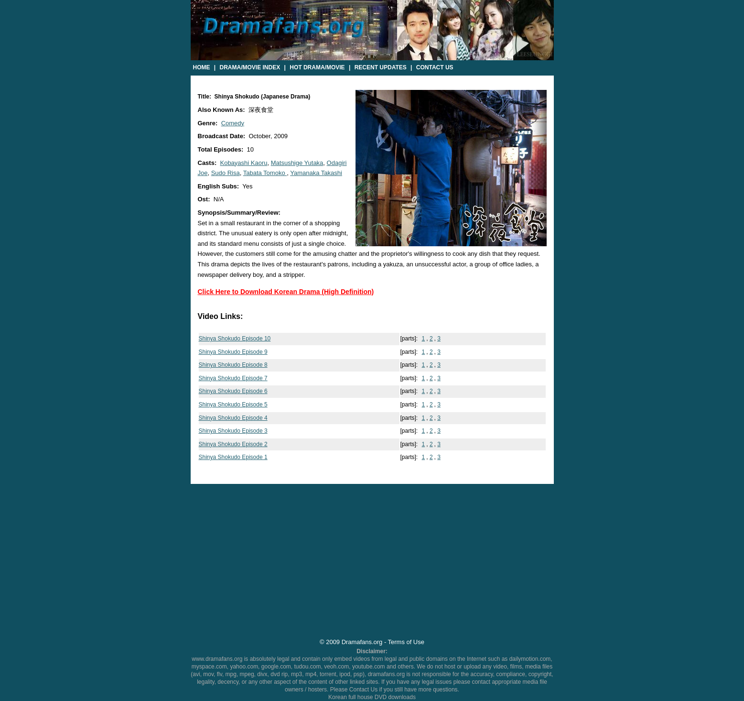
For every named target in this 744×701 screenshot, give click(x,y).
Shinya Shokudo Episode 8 (233, 364)
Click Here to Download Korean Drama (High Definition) (286, 292)
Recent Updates (381, 67)
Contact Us (434, 67)
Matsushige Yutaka (297, 162)
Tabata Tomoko (265, 172)
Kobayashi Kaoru (243, 162)
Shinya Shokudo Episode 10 (235, 338)
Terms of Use (406, 642)
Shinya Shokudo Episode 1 (233, 457)
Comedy (232, 123)
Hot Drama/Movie (317, 67)
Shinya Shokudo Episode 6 (233, 391)
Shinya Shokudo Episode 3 (233, 430)
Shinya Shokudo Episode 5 (233, 404)
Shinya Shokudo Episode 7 (233, 378)
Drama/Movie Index (250, 67)
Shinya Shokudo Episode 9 (233, 352)
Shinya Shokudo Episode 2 (233, 444)
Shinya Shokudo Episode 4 (233, 418)
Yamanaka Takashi (316, 172)
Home (201, 67)
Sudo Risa (225, 172)
